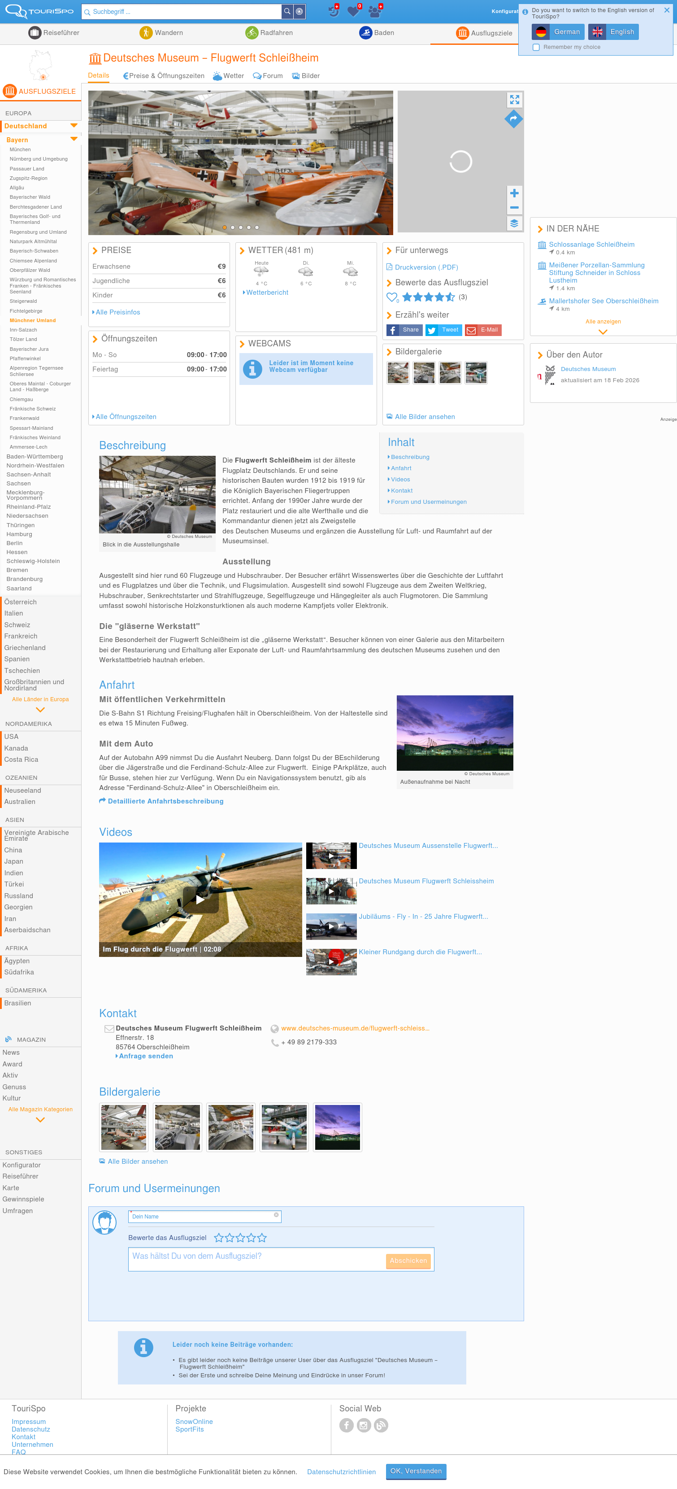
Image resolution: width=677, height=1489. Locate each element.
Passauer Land (27, 168)
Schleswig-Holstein (33, 561)
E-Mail (489, 330)
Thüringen (20, 525)
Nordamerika (28, 724)
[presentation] (196, 1299)
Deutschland (25, 126)
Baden (384, 33)
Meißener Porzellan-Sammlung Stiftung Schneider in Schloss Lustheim (597, 277)
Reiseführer (61, 33)
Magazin (31, 1040)
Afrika (16, 948)
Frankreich (20, 636)
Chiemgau (21, 399)
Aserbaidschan (27, 930)
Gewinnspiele (23, 1199)
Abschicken (408, 1261)
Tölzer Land (23, 339)
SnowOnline (194, 1422)
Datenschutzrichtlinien (341, 1472)
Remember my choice (571, 47)
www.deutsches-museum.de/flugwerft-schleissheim (356, 1028)
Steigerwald (23, 301)
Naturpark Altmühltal (33, 241)
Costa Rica (21, 759)
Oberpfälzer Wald (30, 270)
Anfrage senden (146, 1056)
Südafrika (19, 972)
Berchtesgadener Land (36, 207)
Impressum (29, 1422)
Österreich (20, 602)
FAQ (19, 1452)
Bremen (17, 570)
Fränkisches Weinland (35, 437)
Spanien (17, 659)
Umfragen (17, 1211)
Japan (13, 861)
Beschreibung (410, 457)
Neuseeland (22, 790)
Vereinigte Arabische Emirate (36, 836)
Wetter (233, 76)
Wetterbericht (268, 292)
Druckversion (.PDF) (426, 267)
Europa (18, 113)
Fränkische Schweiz (33, 408)
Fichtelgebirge (26, 311)
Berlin (14, 543)
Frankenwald (24, 418)
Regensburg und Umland (38, 232)
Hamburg (19, 534)
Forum (273, 76)
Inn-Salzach (23, 329)
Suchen (292, 12)
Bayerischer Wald (30, 197)
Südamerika (26, 990)
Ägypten (17, 961)
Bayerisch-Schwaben (34, 251)
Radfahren (276, 33)
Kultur (11, 1098)
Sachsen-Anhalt (28, 475)
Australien (19, 802)
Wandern (168, 33)
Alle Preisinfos (118, 312)
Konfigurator (21, 1165)
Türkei (14, 884)
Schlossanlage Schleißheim (592, 248)
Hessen (16, 552)
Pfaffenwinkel (25, 358)
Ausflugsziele (490, 33)
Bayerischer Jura (29, 349)
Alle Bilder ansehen (425, 417)
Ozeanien (21, 778)
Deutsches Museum (588, 369)
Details (98, 75)
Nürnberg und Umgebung (39, 159)
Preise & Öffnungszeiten (166, 76)
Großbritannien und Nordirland (34, 685)
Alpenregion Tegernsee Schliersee (37, 371)
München (20, 149)
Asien (14, 820)
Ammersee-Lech (29, 447)
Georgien (18, 907)
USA (11, 737)
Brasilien (17, 1003)
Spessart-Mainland (31, 428)
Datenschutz (31, 1429)
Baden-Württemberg (34, 457)
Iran (10, 919)
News (11, 1052)
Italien (13, 613)
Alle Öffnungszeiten (126, 417)
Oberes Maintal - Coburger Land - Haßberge (40, 386)
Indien (13, 873)
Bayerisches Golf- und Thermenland (35, 219)
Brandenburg (24, 579)
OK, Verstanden (416, 1471)
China (13, 850)
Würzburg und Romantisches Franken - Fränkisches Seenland (43, 285)
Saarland (18, 588)
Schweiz (17, 625)
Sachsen (18, 483)
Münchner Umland (33, 320)
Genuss (14, 1087)
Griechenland (25, 648)
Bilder (311, 76)
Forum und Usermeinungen (429, 502)
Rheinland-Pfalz (28, 507)
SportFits (189, 1429)
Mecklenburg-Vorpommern (25, 495)
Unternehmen (32, 1444)
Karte (10, 1188)
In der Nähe (304, 12)
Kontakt (401, 491)
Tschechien (22, 671)
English (622, 32)
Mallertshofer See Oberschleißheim (604, 305)
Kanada (16, 748)
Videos (400, 479)
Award (12, 1064)
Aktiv (10, 1075)
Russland (18, 896)
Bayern (17, 140)
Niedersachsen (27, 516)
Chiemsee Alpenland (33, 260)
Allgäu (17, 187)
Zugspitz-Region (29, 178)
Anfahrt (401, 468)
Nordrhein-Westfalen (35, 466)
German (567, 32)
